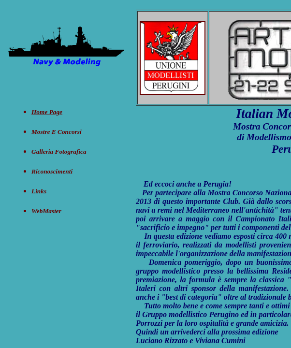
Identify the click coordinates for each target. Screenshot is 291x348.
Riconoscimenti (52, 171)
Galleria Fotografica (59, 151)
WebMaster (46, 211)
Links (38, 191)
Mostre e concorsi (56, 131)
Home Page (46, 112)
